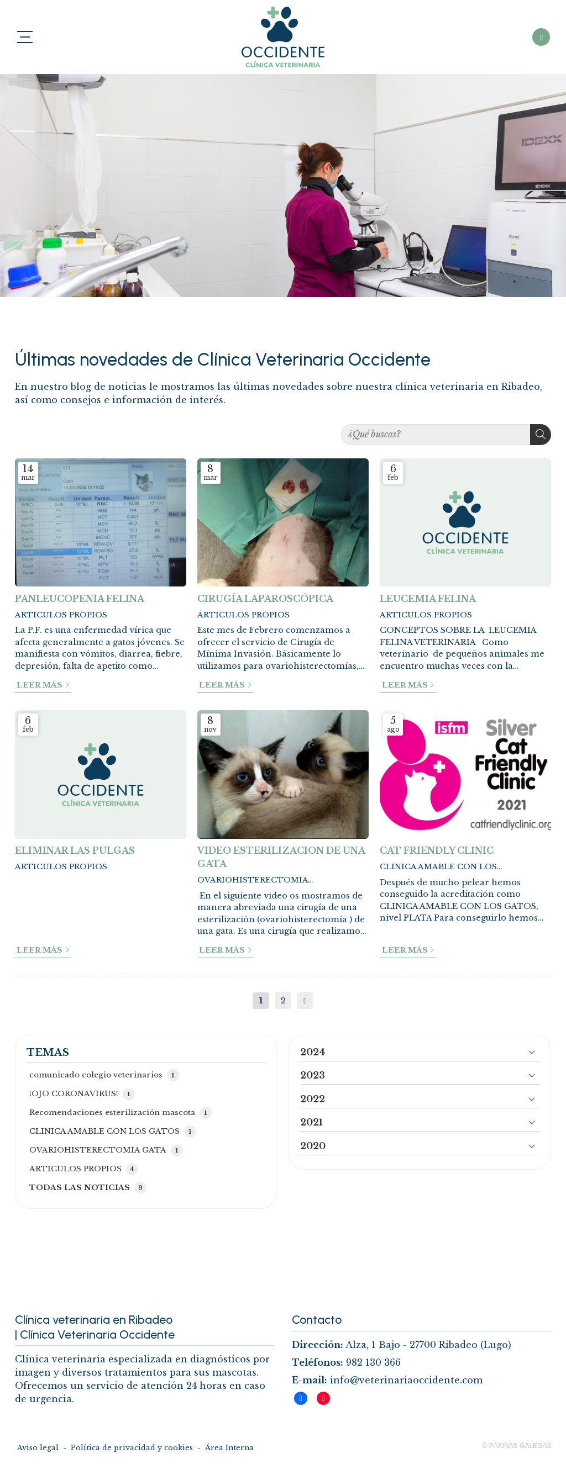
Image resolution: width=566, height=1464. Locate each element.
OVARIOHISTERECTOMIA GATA (252, 880)
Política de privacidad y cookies (132, 1448)
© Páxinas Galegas (517, 1446)
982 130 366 (373, 1362)
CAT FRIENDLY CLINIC (437, 850)
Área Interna (229, 1448)
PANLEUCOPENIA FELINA (79, 598)
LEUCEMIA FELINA (428, 598)
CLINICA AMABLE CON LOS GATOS (438, 867)
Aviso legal (38, 1448)
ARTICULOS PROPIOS (61, 615)
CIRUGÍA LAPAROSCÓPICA (265, 598)
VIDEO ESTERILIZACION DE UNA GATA (281, 857)
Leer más (39, 685)
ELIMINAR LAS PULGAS (75, 850)
